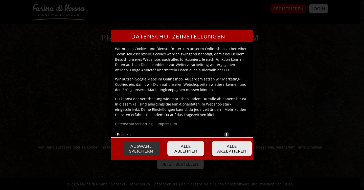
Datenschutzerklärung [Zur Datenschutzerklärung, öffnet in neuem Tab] (134, 123)
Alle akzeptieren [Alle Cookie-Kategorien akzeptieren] (231, 148)
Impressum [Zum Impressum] (167, 123)
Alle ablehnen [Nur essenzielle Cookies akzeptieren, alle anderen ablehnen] (185, 148)
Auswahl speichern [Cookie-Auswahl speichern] (141, 148)
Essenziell (125, 134)
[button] (226, 134)
